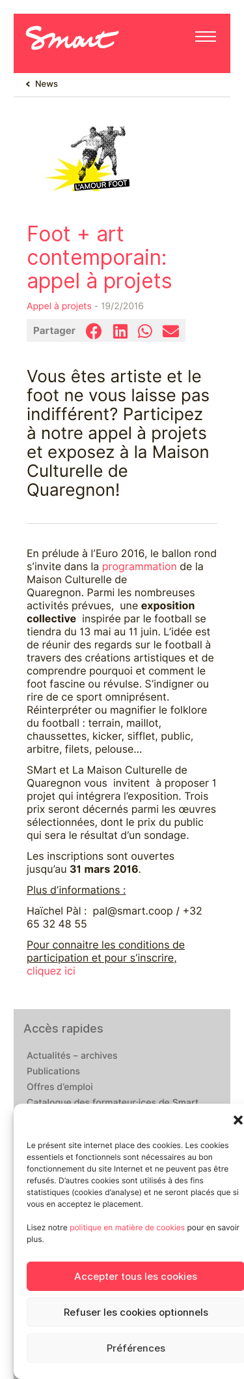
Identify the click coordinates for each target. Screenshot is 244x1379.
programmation (139, 566)
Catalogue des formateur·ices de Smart (112, 1103)
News (46, 84)
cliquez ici (51, 971)
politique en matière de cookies (127, 1227)
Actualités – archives (72, 1056)
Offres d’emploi (60, 1087)
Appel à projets (59, 306)
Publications (53, 1072)
